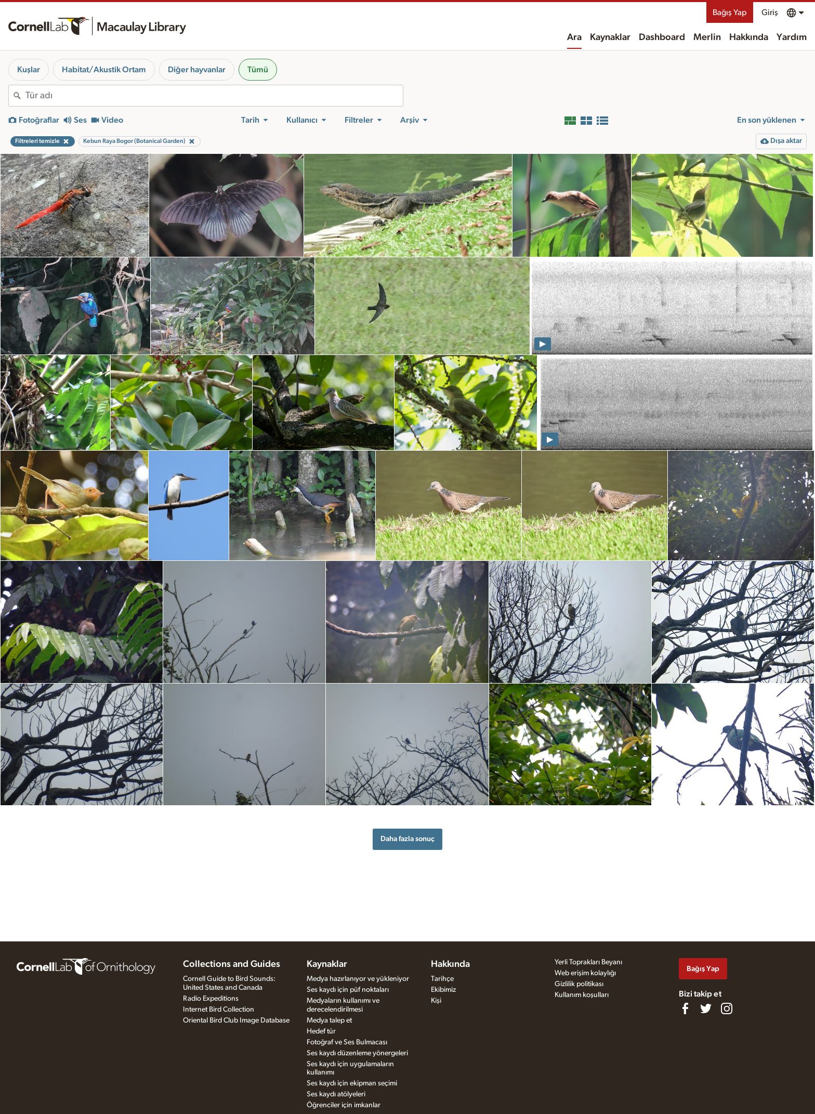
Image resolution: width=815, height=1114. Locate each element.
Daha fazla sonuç (407, 839)
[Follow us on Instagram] (726, 1008)
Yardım (792, 37)
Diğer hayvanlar (197, 69)
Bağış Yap (730, 12)
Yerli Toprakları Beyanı (588, 962)
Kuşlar (28, 69)
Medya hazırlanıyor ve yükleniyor (358, 978)
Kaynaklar (610, 37)
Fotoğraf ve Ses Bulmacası (347, 1042)
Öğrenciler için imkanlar (343, 1105)
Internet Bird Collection (218, 1009)
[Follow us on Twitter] (706, 1008)
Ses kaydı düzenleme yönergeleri (357, 1053)
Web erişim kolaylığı (585, 973)
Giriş (769, 12)
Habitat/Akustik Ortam (104, 69)
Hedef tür (321, 1031)
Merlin (707, 37)
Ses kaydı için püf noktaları (348, 989)
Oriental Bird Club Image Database (236, 1020)
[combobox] (214, 95)
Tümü (257, 69)
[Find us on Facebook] (685, 1008)
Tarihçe (442, 978)
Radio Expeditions (211, 998)
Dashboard (662, 37)
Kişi (436, 1000)
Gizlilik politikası (579, 984)
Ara (574, 37)
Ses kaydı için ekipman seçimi (352, 1083)
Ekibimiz (443, 989)
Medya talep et (329, 1020)
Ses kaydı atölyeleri (336, 1094)
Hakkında (748, 37)
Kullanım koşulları (582, 995)
